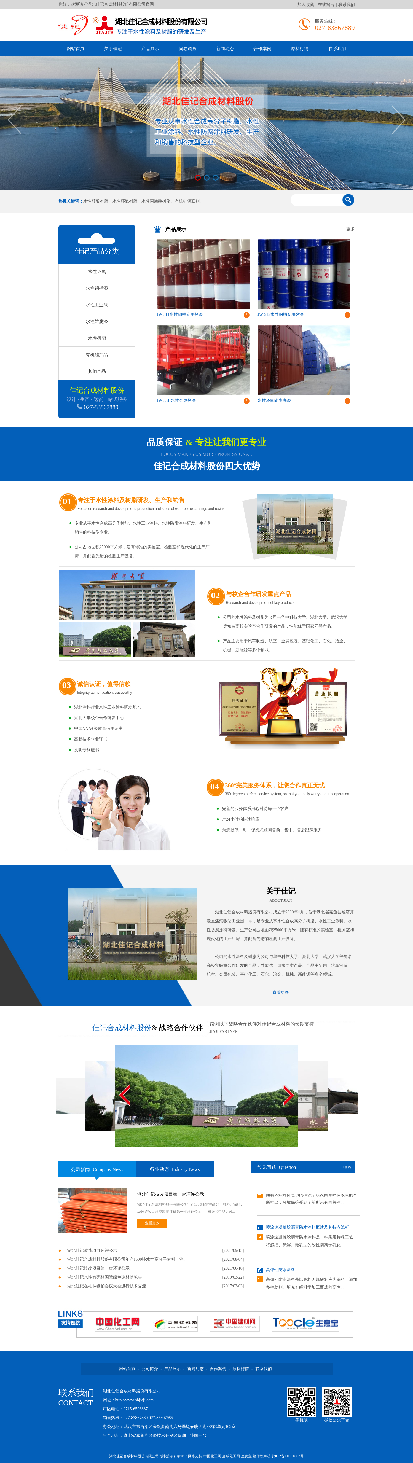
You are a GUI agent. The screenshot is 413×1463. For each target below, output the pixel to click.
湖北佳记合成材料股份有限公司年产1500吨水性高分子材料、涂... (127, 1259)
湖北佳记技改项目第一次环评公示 (170, 1194)
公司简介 (149, 1369)
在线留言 (326, 4)
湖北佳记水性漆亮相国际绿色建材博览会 (104, 1277)
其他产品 (97, 371)
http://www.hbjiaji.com (134, 1400)
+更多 (349, 229)
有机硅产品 (97, 354)
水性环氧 (97, 271)
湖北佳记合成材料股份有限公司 (244, 912)
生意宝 (246, 1456)
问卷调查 (188, 48)
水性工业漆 (97, 305)
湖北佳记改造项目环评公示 (92, 1250)
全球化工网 (231, 1456)
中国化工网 (212, 1456)
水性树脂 (97, 338)
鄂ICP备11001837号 (288, 1456)
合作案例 (262, 48)
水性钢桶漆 (97, 288)
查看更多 (280, 992)
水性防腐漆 (97, 321)
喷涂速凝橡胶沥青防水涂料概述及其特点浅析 (307, 1229)
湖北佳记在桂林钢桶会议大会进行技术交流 (106, 1286)
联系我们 (346, 4)
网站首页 (75, 48)
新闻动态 (225, 48)
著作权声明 (261, 1456)
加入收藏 (305, 4)
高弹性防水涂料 (280, 1271)
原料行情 (300, 48)
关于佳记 (113, 48)
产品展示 (150, 48)
